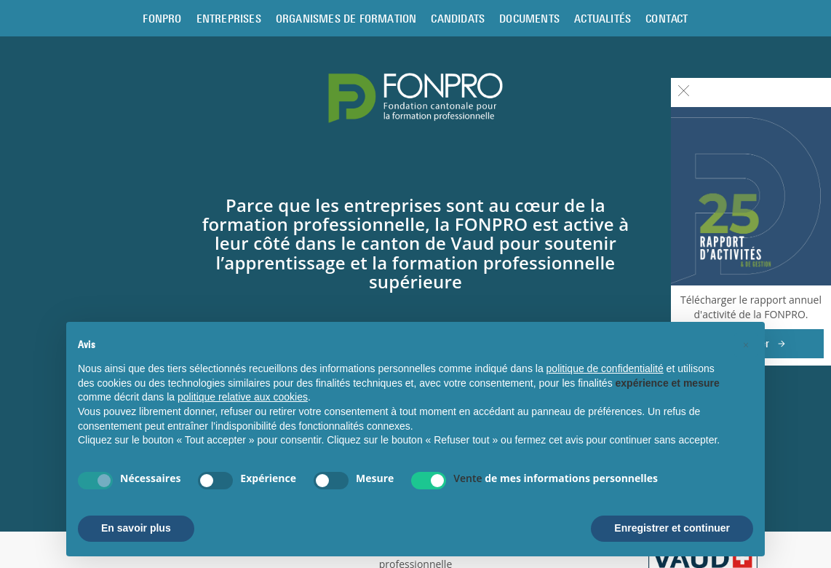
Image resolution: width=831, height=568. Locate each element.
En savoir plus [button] (136, 528)
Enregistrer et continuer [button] (672, 528)
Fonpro (162, 18)
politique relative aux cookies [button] (243, 397)
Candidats (458, 18)
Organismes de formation (346, 18)
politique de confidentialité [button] (605, 368)
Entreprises (228, 18)
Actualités (602, 18)
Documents (529, 18)
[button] (746, 345)
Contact (666, 18)
